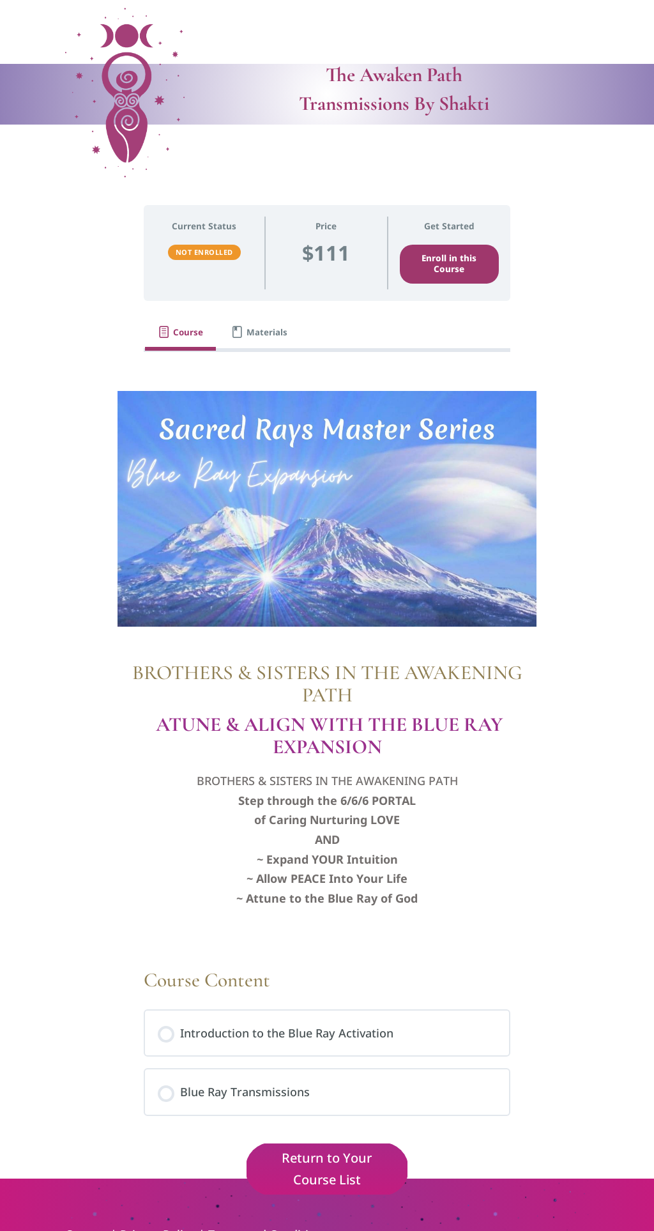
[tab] (180, 332)
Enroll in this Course (449, 263)
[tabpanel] (326, 655)
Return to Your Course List (327, 1168)
